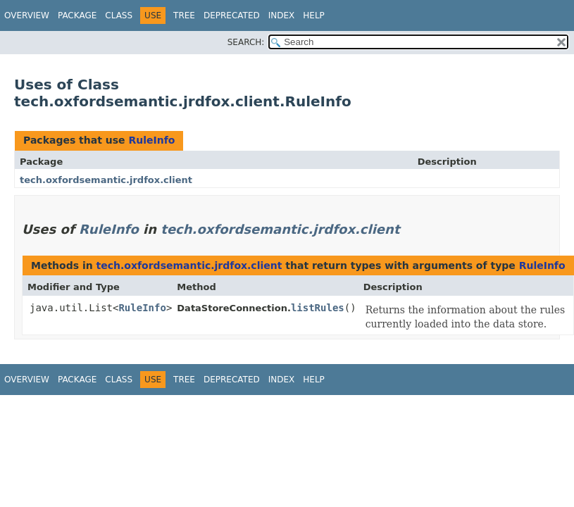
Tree (184, 15)
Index (281, 15)
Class (118, 15)
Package (77, 15)
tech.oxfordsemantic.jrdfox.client (106, 180)
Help (314, 15)
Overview (26, 15)
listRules (317, 307)
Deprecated (232, 15)
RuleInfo (151, 140)
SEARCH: (246, 42)
